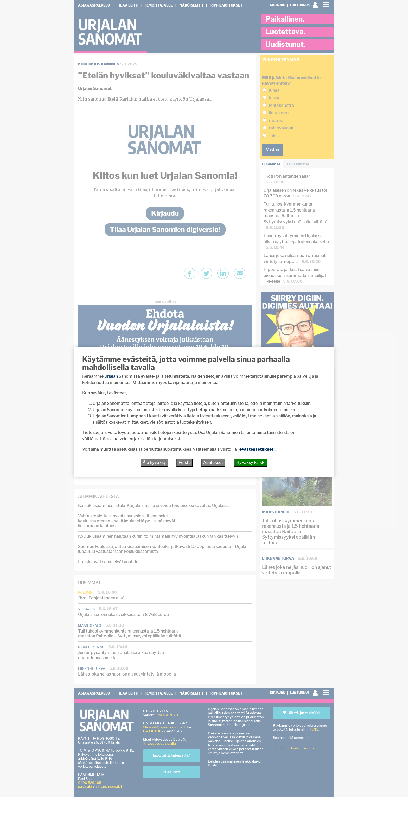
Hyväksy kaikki (250, 462)
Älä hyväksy (154, 462)
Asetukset (213, 462)
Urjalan (111, 376)
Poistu (184, 462)
